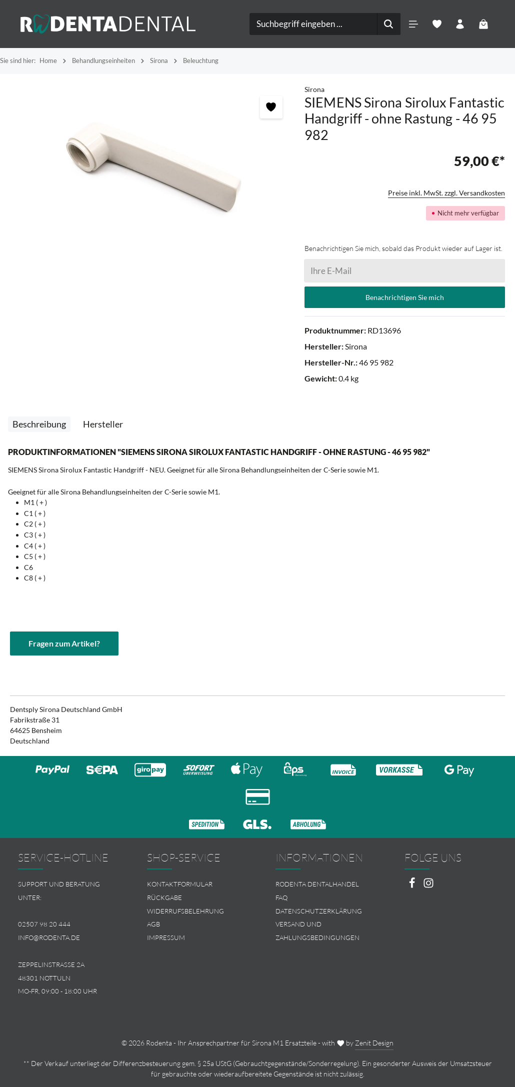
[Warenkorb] (483, 24)
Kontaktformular (179, 884)
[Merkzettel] (437, 24)
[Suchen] (388, 24)
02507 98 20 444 (44, 924)
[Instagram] (428, 886)
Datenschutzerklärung (319, 911)
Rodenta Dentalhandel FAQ (317, 891)
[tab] (39, 424)
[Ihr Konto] (460, 24)
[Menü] (413, 24)
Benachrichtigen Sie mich (405, 297)
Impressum (166, 938)
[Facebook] (412, 886)
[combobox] (314, 24)
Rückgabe (164, 898)
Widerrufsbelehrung (185, 911)
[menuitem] (193, 884)
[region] (152, 164)
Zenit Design (374, 1042)
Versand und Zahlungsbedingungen (318, 931)
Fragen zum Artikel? (64, 643)
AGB (153, 924)
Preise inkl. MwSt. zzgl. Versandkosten (446, 192)
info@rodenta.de (49, 938)
